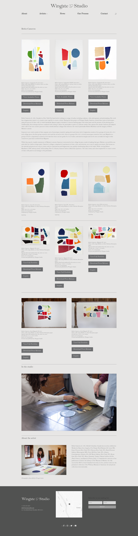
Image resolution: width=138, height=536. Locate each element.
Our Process (82, 13)
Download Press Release (32, 104)
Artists (42, 13)
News (62, 13)
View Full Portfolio (30, 263)
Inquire (26, 110)
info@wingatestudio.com (27, 508)
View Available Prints (31, 97)
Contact (104, 13)
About (24, 13)
